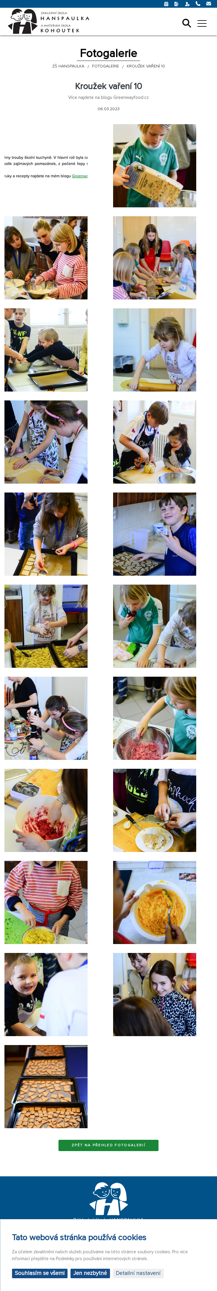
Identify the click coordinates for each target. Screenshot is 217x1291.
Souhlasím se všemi (39, 1273)
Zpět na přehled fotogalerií (108, 1145)
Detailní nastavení (138, 1273)
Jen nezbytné (90, 1273)
